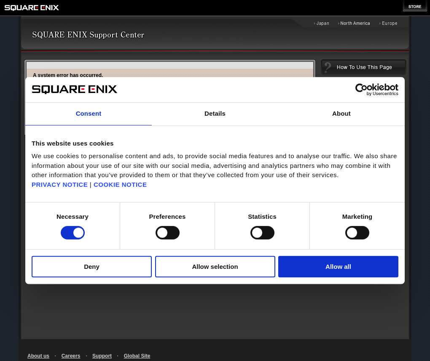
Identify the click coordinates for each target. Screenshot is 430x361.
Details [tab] (215, 113)
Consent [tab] (89, 113)
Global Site (137, 356)
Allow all (338, 266)
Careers (71, 356)
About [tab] (341, 113)
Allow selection (215, 266)
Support (102, 356)
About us (38, 356)
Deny (91, 266)
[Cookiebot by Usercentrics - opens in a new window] (361, 89)
